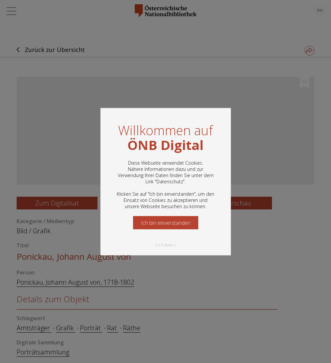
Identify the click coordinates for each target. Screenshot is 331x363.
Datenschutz (170, 181)
